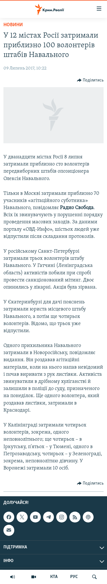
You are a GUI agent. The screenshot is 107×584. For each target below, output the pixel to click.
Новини (13, 25)
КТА (54, 577)
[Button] (90, 80)
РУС (74, 577)
